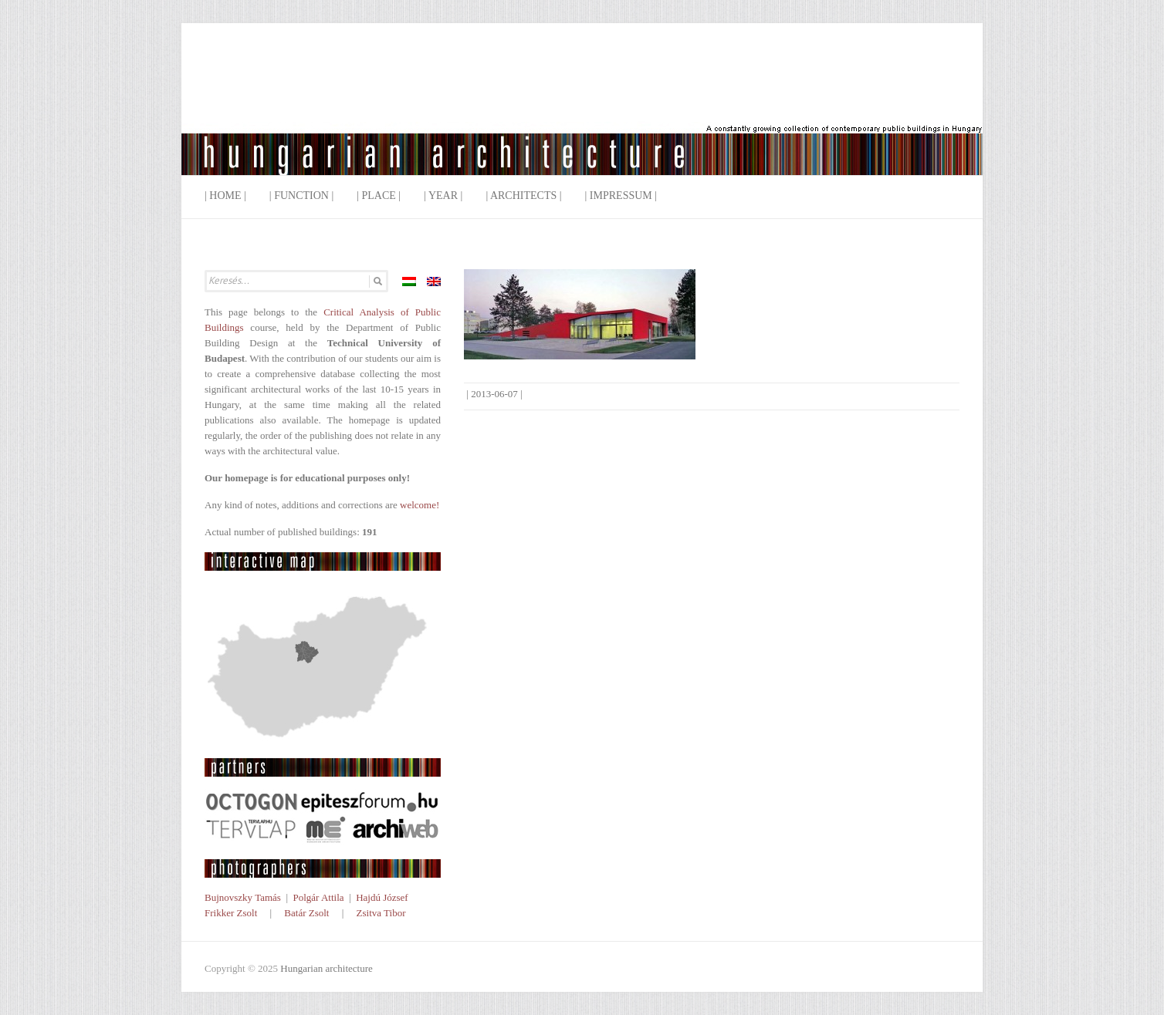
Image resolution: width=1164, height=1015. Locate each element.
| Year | (443, 195)
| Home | (225, 195)
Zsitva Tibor (381, 913)
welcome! (419, 505)
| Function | (301, 195)
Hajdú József (382, 897)
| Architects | (523, 195)
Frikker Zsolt (231, 913)
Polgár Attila (318, 897)
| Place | (379, 195)
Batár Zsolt (306, 913)
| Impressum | (621, 195)
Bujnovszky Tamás (243, 897)
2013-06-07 (494, 394)
